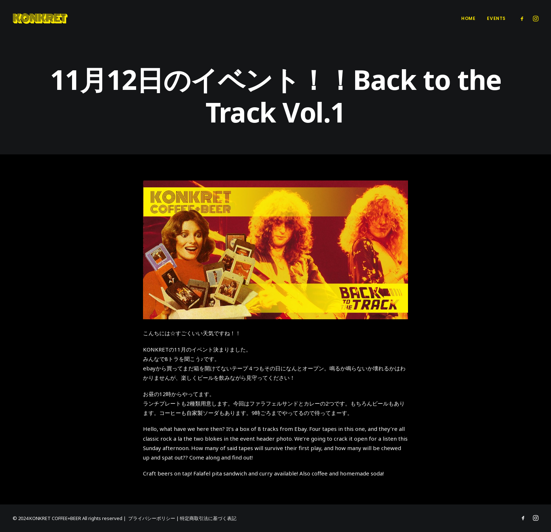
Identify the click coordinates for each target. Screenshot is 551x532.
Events (496, 18)
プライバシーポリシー (151, 518)
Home (468, 18)
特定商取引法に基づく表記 (208, 518)
